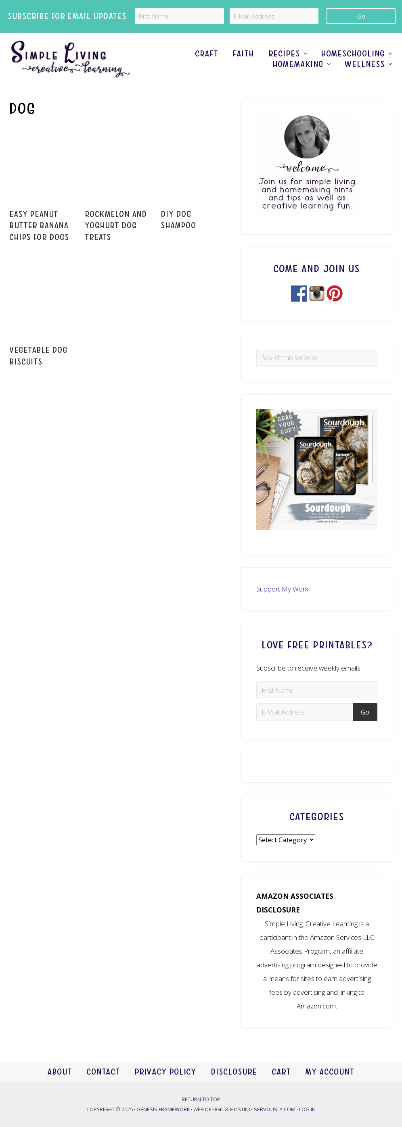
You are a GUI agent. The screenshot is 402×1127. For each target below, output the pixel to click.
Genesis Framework (163, 1109)
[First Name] (179, 16)
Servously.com (274, 1109)
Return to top (201, 1099)
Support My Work (282, 589)
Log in (307, 1109)
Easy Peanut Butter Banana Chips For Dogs (39, 226)
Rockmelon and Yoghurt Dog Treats (116, 226)
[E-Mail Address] (274, 16)
